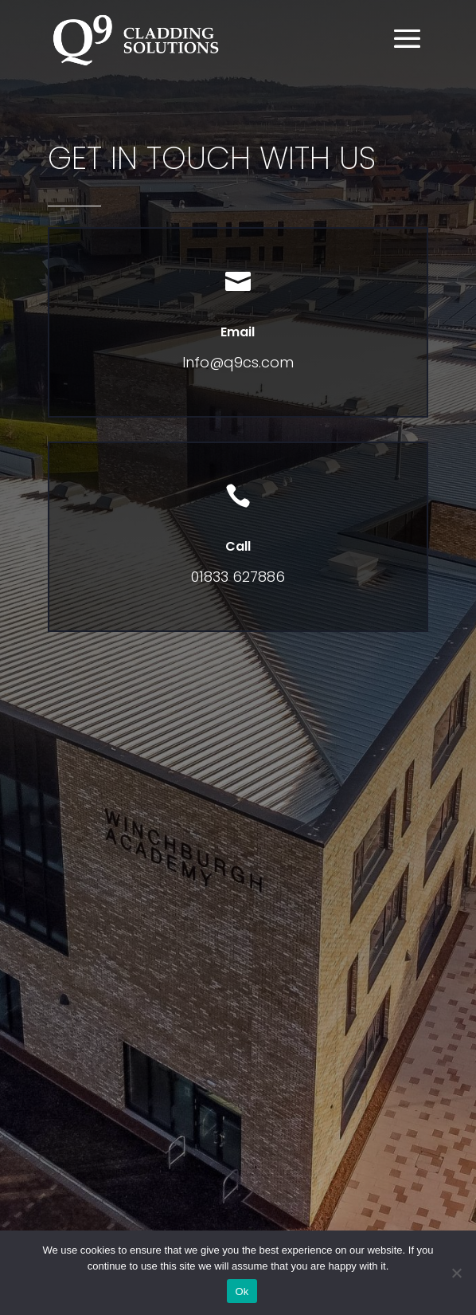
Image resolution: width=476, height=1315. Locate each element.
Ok (241, 1291)
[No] (456, 1273)
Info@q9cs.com (238, 362)
